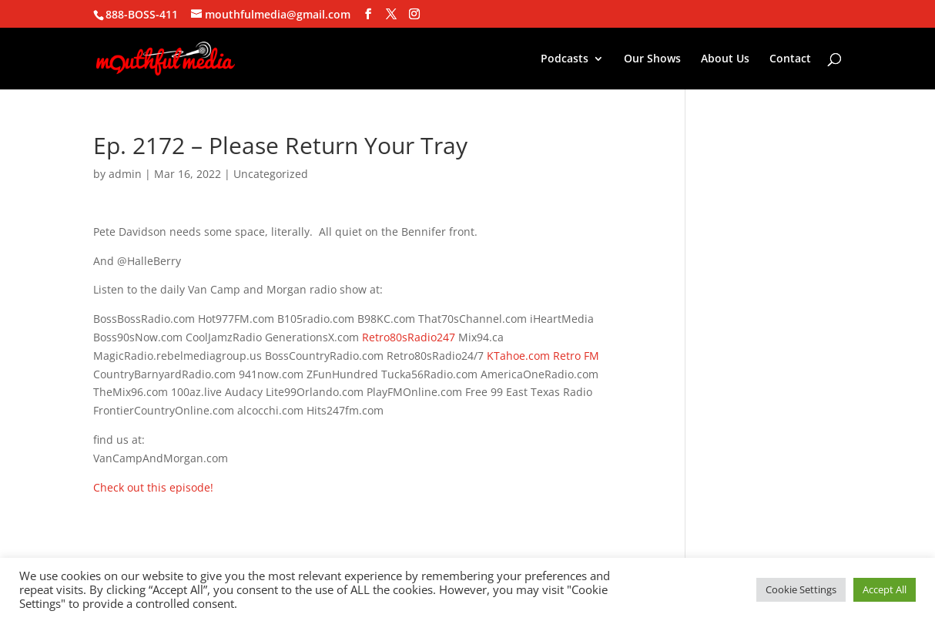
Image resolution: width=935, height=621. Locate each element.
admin (125, 173)
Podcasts (564, 59)
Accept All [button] (885, 589)
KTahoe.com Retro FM (543, 355)
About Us (725, 59)
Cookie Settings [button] (801, 589)
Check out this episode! (153, 487)
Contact (790, 59)
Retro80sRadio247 (408, 337)
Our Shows (652, 59)
